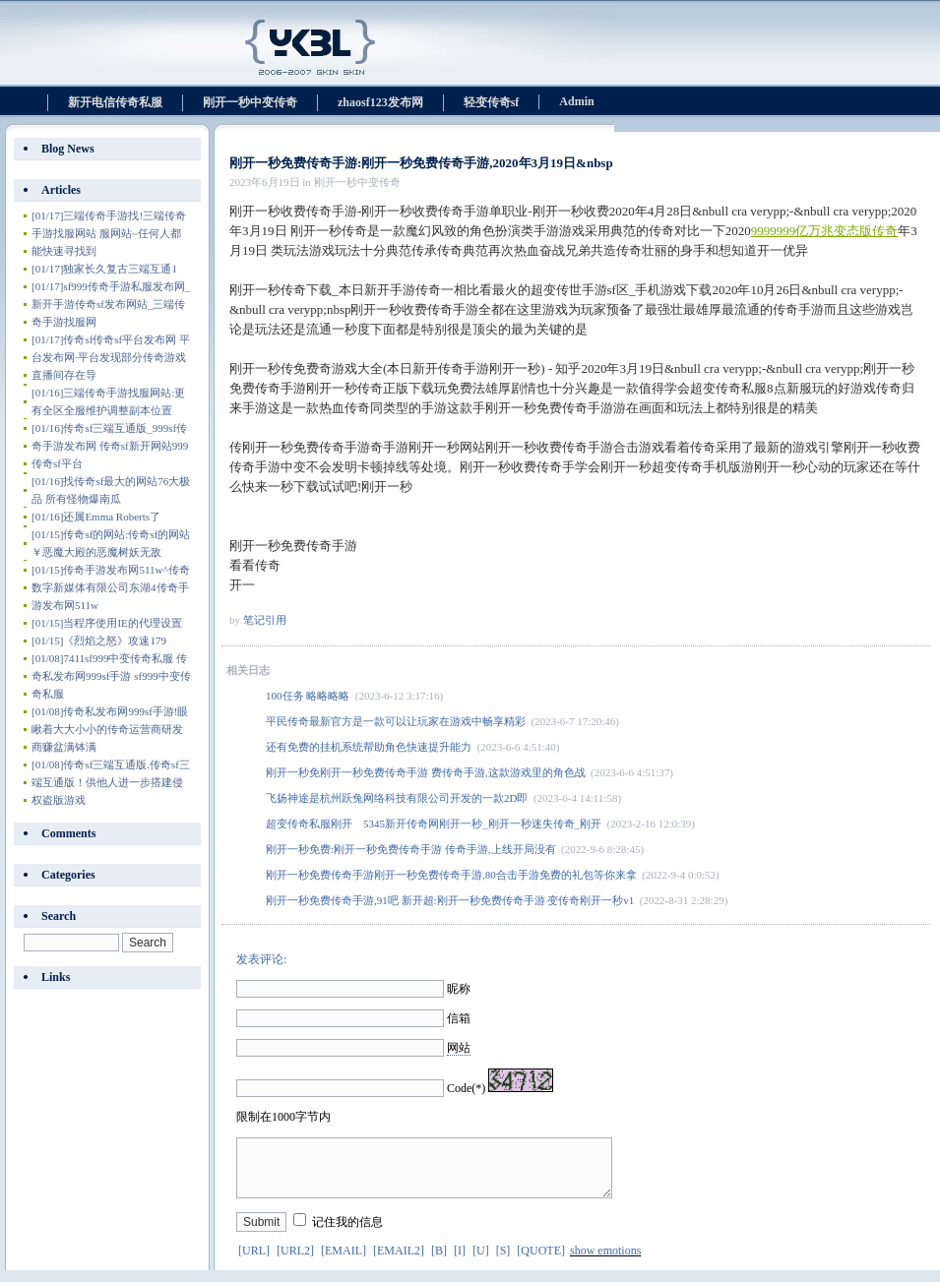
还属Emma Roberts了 (95, 516)
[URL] (254, 1262)
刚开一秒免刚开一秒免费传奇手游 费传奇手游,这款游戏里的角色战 (426, 772)
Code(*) (466, 1088)
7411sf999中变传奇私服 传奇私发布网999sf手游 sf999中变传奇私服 (111, 676)
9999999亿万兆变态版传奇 (825, 230)
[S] (503, 1262)
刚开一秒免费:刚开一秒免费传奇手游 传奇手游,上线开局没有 (411, 849)
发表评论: (261, 959)
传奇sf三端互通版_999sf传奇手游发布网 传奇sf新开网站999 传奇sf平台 (115, 445)
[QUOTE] (541, 1262)
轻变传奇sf (492, 102)
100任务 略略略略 (307, 696)
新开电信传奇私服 (115, 102)
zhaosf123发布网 (380, 102)
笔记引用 (264, 620)
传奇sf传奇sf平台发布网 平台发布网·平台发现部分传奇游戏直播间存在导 (110, 357)
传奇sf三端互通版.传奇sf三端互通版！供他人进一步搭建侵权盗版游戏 (110, 782)
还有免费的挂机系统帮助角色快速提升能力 (368, 747)
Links (55, 977)
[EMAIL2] (398, 1262)
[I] (460, 1262)
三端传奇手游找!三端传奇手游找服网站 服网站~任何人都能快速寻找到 (108, 233)
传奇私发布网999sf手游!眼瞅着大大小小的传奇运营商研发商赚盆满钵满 (110, 729)
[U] (480, 1262)
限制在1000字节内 (283, 1117)
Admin (576, 101)
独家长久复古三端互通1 (104, 269)
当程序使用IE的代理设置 (106, 623)
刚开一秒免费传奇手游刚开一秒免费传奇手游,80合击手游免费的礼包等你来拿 (451, 875)
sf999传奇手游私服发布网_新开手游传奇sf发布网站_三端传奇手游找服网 (110, 304)
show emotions (605, 1262)
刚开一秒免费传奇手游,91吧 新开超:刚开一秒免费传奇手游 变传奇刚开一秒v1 (450, 900)
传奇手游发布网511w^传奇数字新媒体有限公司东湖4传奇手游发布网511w (110, 587)
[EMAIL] (343, 1262)
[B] (439, 1262)
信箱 (458, 1018)
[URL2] (295, 1262)
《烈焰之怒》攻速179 (98, 640)
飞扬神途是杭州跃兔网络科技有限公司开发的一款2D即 (397, 798)
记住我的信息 (347, 1234)
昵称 (458, 989)
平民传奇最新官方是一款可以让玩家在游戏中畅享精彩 (396, 721)
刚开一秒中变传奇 (250, 102)
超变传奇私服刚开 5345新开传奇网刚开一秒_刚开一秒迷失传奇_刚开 (433, 823)
